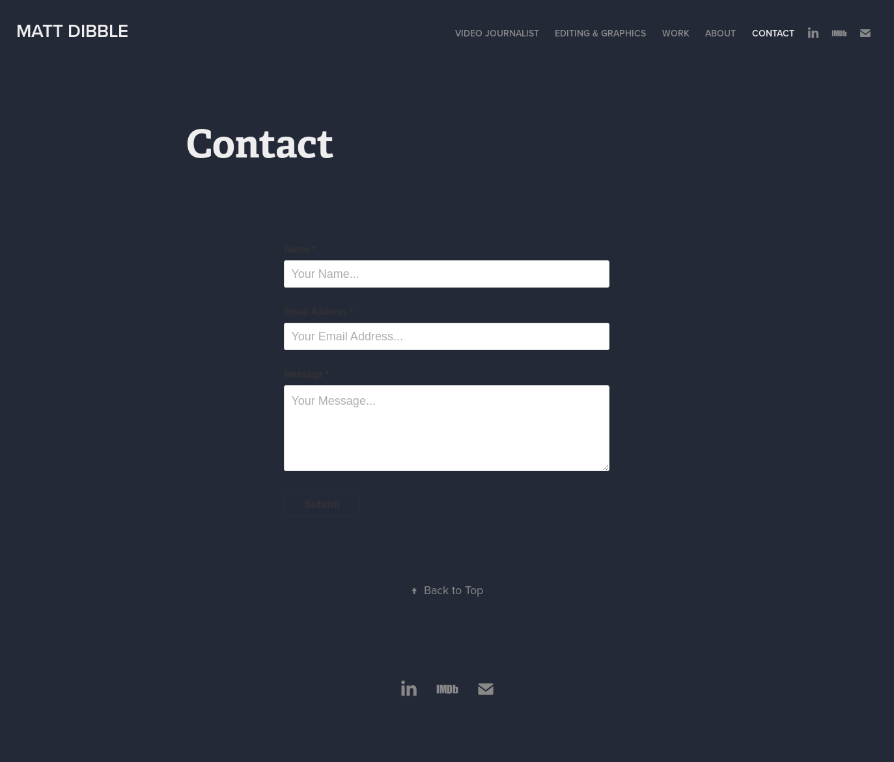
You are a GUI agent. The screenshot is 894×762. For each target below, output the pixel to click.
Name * (299, 249)
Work (676, 33)
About (720, 33)
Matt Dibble (72, 31)
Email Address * (318, 311)
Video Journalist (497, 33)
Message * (306, 374)
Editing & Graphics (600, 33)
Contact (773, 33)
